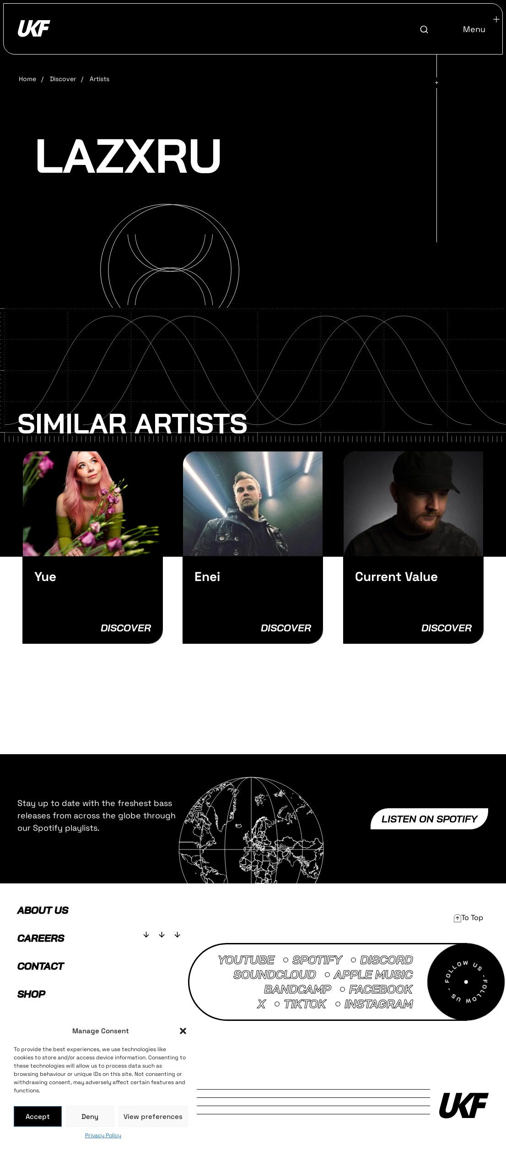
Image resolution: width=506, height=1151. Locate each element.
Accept (38, 1116)
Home (27, 79)
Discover (63, 79)
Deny (89, 1116)
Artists (99, 79)
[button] (183, 1031)
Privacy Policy (103, 1135)
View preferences (153, 1116)
